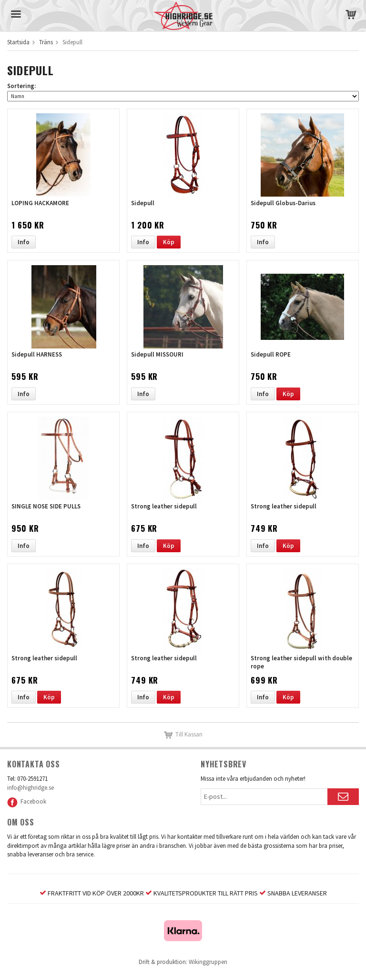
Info (24, 242)
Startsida (18, 42)
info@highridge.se (30, 788)
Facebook (26, 801)
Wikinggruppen (208, 962)
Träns (46, 42)
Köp (168, 242)
